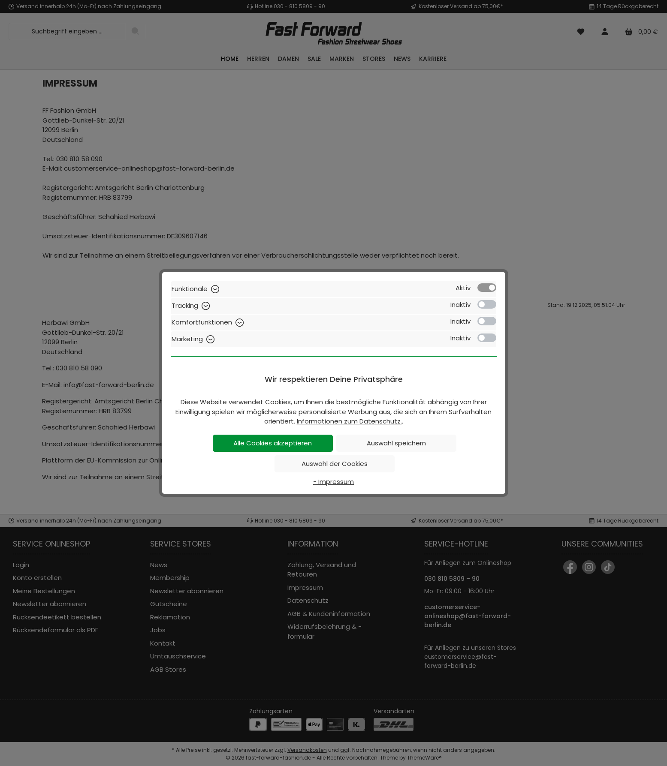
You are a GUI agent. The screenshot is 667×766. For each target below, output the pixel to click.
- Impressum (333, 481)
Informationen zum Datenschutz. (349, 421)
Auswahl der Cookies (335, 463)
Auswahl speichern (396, 443)
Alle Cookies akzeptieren (272, 443)
